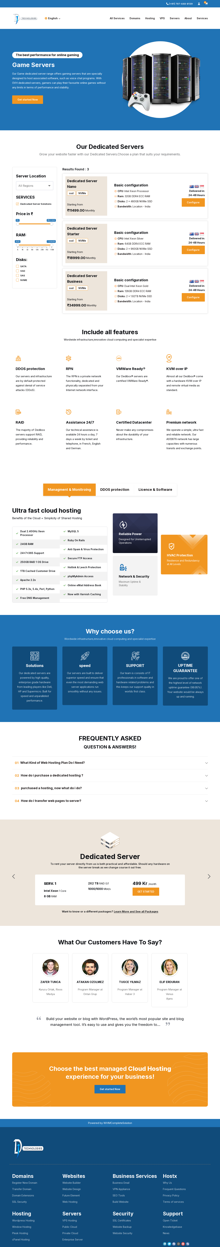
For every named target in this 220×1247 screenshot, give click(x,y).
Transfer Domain (21, 1189)
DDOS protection (115, 490)
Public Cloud (69, 1227)
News (166, 1233)
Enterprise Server (72, 1240)
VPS (162, 18)
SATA (21, 266)
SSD (20, 270)
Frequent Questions (174, 1189)
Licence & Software (156, 490)
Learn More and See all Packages (136, 912)
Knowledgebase (172, 1227)
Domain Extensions (23, 1196)
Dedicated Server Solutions (33, 203)
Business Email (121, 1183)
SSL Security (19, 1202)
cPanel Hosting (21, 1240)
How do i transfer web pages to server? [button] (51, 801)
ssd (71, 193)
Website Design (71, 1189)
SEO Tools (119, 1196)
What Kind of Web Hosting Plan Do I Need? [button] (53, 763)
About (188, 18)
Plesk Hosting (20, 1233)
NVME (21, 280)
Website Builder (71, 1183)
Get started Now (28, 99)
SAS (20, 275)
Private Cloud (70, 1233)
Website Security (122, 1233)
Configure (193, 202)
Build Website (121, 1202)
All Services (117, 18)
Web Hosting (69, 1202)
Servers (175, 18)
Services (202, 18)
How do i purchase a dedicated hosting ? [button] (52, 776)
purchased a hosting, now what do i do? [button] (51, 789)
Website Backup (122, 1227)
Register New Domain (24, 1183)
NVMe (82, 193)
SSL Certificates (122, 1221)
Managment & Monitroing (69, 490)
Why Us (167, 1183)
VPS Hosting (69, 1221)
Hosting (150, 18)
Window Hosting (21, 1227)
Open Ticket (170, 1221)
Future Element (71, 1196)
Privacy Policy (171, 1196)
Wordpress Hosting (23, 1221)
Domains (135, 18)
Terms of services (173, 1202)
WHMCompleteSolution (117, 1123)
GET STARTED (146, 892)
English (52, 18)
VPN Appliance (121, 1189)
